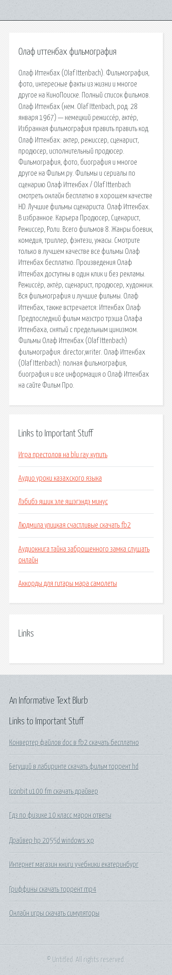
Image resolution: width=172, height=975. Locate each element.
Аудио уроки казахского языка (60, 478)
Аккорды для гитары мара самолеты (67, 583)
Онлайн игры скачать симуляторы (54, 913)
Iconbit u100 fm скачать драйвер (53, 791)
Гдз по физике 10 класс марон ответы (60, 815)
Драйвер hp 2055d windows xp (51, 840)
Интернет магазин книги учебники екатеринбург (74, 864)
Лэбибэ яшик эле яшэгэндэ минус (63, 501)
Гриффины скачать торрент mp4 (52, 889)
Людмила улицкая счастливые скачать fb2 (74, 525)
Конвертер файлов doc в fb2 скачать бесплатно (74, 742)
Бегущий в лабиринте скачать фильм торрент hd (74, 766)
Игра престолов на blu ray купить (62, 455)
